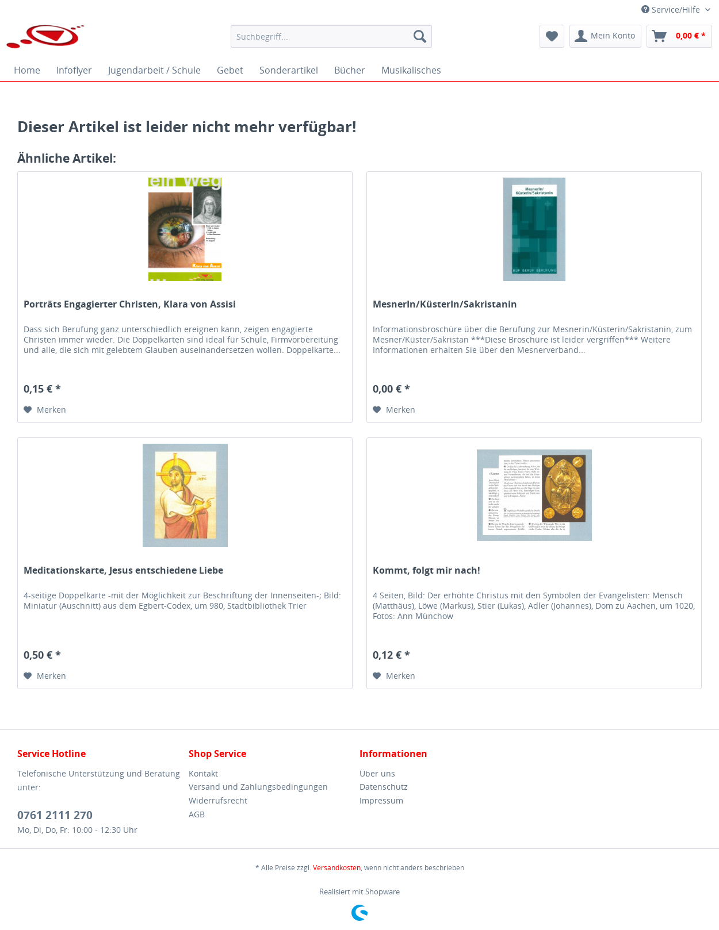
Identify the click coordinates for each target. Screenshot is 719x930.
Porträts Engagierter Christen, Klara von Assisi (130, 304)
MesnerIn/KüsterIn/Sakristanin (445, 304)
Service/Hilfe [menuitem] (671, 9)
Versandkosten (337, 868)
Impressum (381, 800)
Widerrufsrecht (218, 800)
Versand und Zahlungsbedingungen (258, 786)
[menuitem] (331, 36)
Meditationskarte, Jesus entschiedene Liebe (123, 570)
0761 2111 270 (55, 815)
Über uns (377, 773)
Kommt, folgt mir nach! (426, 570)
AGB (197, 814)
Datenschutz (384, 786)
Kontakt (203, 773)
